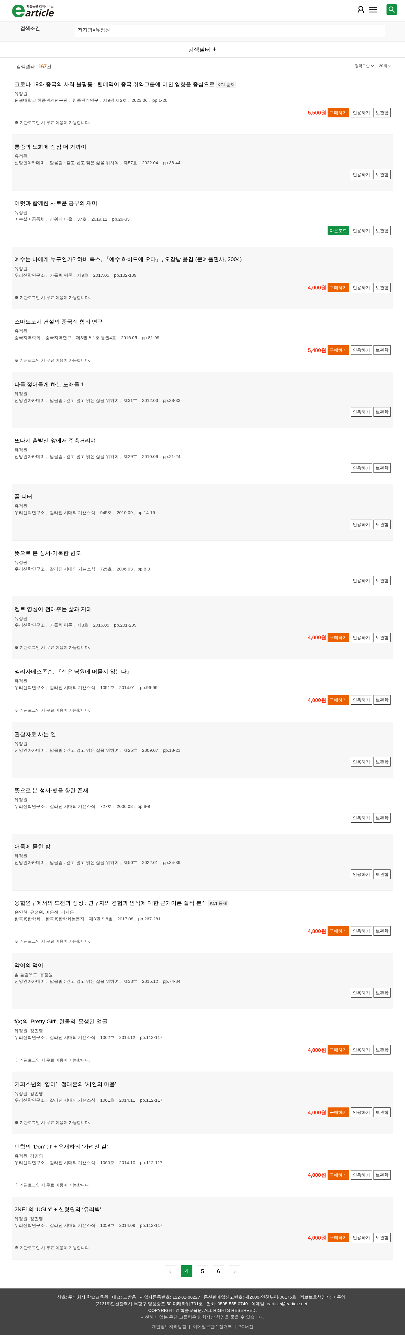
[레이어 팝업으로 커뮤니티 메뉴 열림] (373, 9)
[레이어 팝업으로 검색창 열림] (392, 9)
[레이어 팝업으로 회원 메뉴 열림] (361, 9)
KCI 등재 (226, 84)
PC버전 (245, 1326)
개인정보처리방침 (169, 1326)
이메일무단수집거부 (212, 1326)
